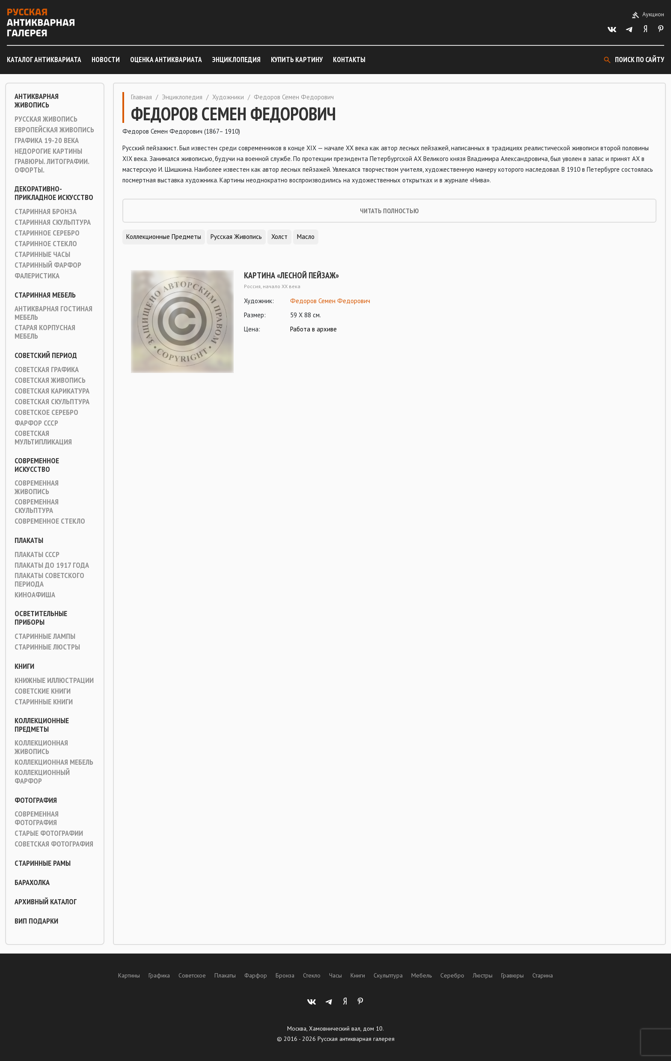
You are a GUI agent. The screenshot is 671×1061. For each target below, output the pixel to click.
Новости (106, 59)
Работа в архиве (313, 329)
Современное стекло (50, 521)
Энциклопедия (236, 59)
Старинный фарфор (48, 265)
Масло (306, 236)
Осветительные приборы (41, 617)
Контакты (349, 59)
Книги (24, 666)
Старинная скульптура (53, 222)
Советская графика (47, 369)
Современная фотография (37, 818)
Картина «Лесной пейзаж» (291, 275)
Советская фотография (54, 844)
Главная (141, 97)
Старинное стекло (46, 243)
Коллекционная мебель (54, 762)
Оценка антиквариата (166, 59)
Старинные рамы (43, 863)
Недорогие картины (48, 151)
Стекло (312, 975)
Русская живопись (46, 119)
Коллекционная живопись (41, 747)
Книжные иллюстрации (54, 680)
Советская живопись (50, 380)
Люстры (483, 975)
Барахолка (32, 882)
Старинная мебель (45, 295)
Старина (542, 975)
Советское (192, 975)
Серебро (452, 975)
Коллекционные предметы (42, 724)
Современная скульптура (37, 506)
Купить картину (297, 59)
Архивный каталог (46, 901)
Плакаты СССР (37, 554)
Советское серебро (46, 412)
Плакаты (29, 540)
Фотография (36, 800)
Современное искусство (37, 465)
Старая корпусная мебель (45, 331)
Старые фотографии (49, 833)
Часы (335, 975)
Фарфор (255, 975)
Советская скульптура (52, 401)
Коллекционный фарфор (42, 776)
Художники (228, 97)
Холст (279, 236)
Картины (129, 975)
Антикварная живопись (37, 100)
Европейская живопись (54, 129)
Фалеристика (37, 275)
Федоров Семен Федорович (330, 301)
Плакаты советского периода (49, 579)
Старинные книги (44, 701)
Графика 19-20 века (47, 140)
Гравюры (512, 975)
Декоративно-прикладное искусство (54, 193)
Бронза (285, 975)
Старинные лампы (45, 636)
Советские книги (43, 691)
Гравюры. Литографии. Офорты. (52, 165)
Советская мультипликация (43, 437)
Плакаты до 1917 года (52, 565)
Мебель (421, 975)
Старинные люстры (47, 647)
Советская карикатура (52, 391)
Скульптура (388, 975)
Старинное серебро (47, 233)
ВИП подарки (36, 921)
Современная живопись (37, 487)
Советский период (46, 355)
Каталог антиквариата (44, 59)
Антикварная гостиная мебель (53, 313)
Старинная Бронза (46, 211)
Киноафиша (35, 594)
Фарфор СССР (36, 423)
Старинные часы (42, 254)
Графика (159, 975)
